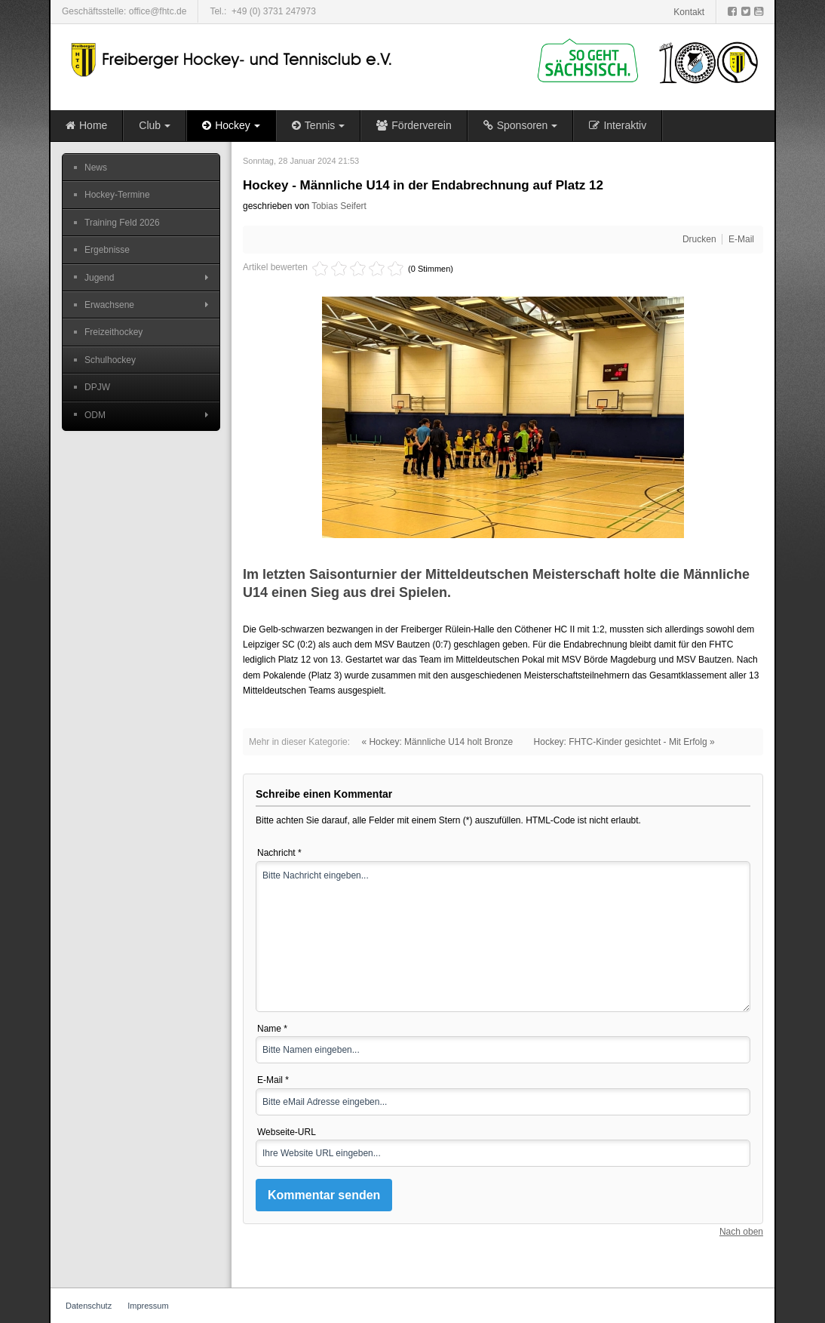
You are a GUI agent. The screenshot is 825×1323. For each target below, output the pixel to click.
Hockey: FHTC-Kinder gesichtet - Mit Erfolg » (624, 742)
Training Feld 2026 (122, 222)
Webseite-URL (286, 1132)
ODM (95, 415)
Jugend (99, 277)
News (95, 167)
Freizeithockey (113, 332)
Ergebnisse (107, 250)
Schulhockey (110, 360)
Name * (272, 1028)
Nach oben (741, 1231)
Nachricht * (279, 853)
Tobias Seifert (338, 206)
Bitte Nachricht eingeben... (503, 936)
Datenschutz (89, 1305)
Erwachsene (109, 305)
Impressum (147, 1305)
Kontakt (688, 12)
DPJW (97, 387)
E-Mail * (273, 1080)
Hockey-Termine (117, 194)
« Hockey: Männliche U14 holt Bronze (437, 742)
